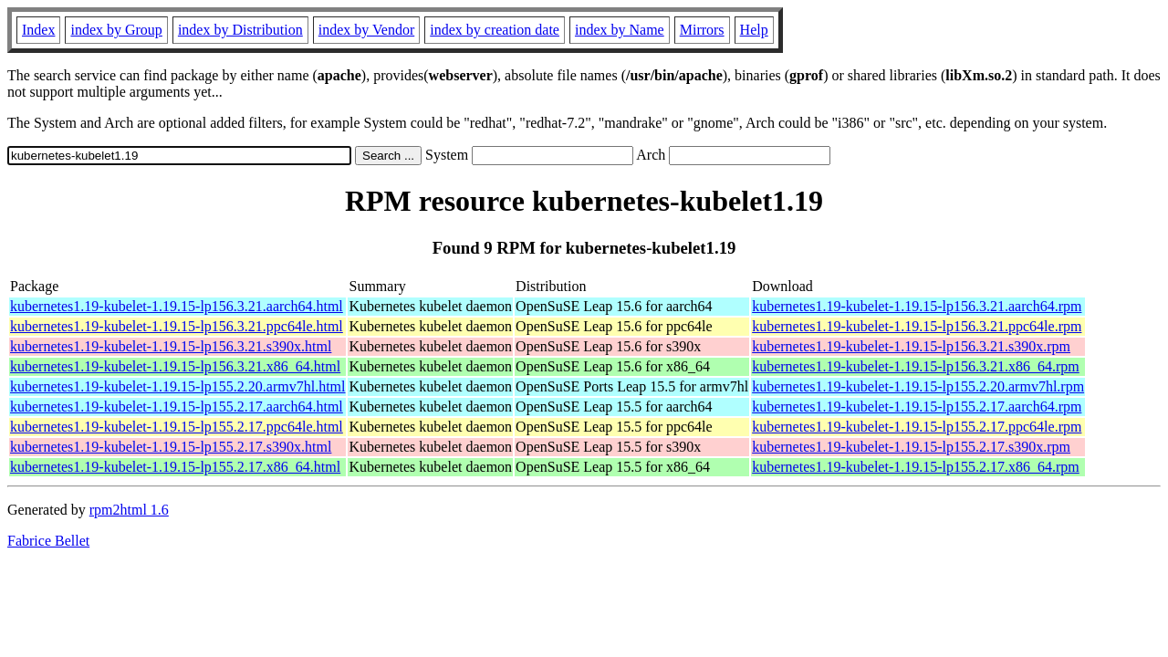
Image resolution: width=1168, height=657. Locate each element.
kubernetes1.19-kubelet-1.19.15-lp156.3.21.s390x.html (170, 346)
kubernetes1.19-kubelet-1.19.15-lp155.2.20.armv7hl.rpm (918, 386)
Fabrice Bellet (48, 540)
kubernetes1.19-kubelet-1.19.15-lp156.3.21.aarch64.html (176, 306)
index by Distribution (240, 29)
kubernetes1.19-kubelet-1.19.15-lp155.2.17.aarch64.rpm (916, 406)
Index (38, 29)
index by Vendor (366, 29)
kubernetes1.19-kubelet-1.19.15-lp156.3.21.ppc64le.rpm (916, 326)
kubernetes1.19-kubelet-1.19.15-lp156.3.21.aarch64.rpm (916, 306)
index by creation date (494, 29)
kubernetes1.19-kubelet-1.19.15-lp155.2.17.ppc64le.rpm (916, 426)
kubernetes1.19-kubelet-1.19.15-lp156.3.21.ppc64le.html (176, 326)
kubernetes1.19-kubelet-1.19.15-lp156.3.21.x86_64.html (175, 366)
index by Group (116, 29)
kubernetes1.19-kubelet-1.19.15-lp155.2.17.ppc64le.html (176, 426)
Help (754, 29)
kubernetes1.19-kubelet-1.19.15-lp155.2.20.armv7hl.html (177, 386)
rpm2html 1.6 (129, 509)
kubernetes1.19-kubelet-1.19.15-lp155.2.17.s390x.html (170, 446)
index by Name (619, 29)
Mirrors (702, 29)
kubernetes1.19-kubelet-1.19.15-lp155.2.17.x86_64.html (175, 466)
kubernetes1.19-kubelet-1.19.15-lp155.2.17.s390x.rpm (911, 446)
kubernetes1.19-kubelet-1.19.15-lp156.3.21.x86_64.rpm (915, 366)
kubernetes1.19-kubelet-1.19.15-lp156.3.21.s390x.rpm (911, 346)
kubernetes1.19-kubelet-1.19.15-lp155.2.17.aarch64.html (176, 406)
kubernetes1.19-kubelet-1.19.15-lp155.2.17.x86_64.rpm (915, 466)
